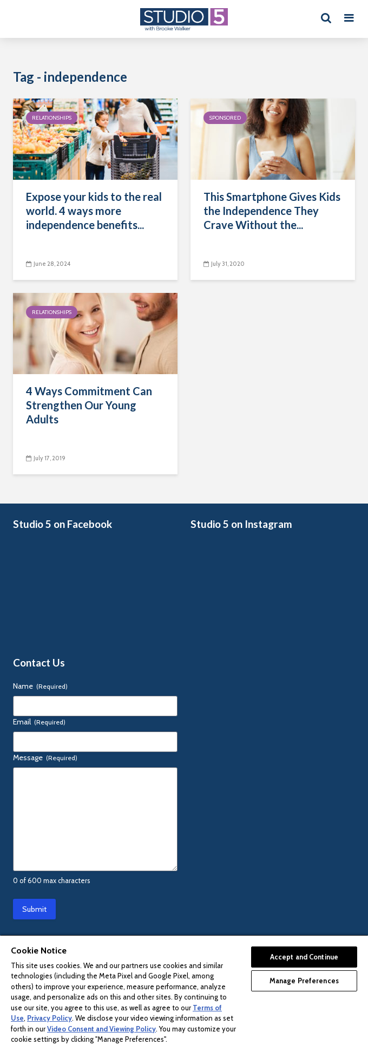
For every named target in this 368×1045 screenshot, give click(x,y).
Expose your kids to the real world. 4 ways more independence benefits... (94, 210)
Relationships (51, 117)
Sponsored (225, 117)
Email (39, 722)
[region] (184, 990)
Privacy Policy (49, 1018)
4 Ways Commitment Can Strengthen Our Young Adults (89, 405)
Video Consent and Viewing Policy (101, 1028)
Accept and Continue (304, 956)
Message (45, 757)
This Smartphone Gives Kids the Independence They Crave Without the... (271, 210)
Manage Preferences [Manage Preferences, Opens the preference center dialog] (304, 980)
